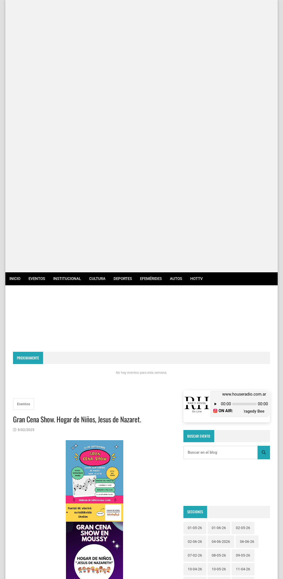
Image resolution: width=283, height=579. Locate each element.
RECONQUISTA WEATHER (141, 58)
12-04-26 (195, 316)
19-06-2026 (245, 330)
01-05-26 (195, 261)
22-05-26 (195, 357)
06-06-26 (247, 275)
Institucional (67, 11)
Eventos (37, 11)
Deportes (123, 11)
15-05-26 (243, 316)
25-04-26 (195, 371)
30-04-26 (243, 385)
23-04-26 (219, 357)
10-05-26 (219, 302)
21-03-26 (243, 343)
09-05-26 (243, 288)
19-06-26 (195, 343)
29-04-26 (219, 385)
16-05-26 (195, 330)
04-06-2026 (221, 275)
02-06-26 (195, 275)
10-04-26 (195, 302)
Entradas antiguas (154, 502)
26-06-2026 (221, 371)
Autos (176, 11)
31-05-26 (195, 398)
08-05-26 (219, 288)
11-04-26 (243, 302)
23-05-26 (243, 357)
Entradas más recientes (38, 502)
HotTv (196, 11)
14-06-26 (219, 316)
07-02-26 (195, 288)
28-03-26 (247, 371)
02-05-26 (243, 261)
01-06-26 (219, 261)
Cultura (97, 11)
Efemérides (151, 11)
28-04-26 (195, 385)
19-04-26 (219, 330)
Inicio (14, 11)
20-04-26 (219, 343)
